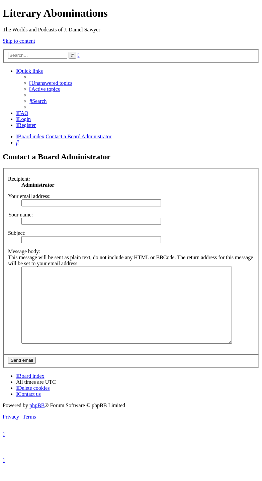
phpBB (37, 420)
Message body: (24, 251)
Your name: (20, 214)
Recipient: (19, 179)
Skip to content (19, 41)
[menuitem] (50, 83)
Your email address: (29, 196)
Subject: (16, 233)
